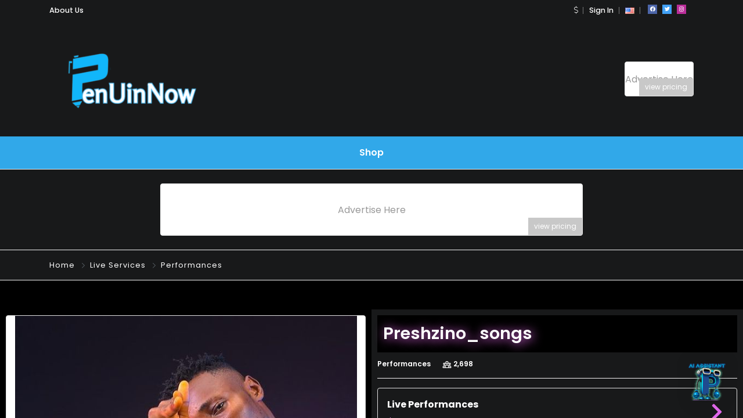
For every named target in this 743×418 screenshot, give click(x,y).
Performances (191, 265)
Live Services (118, 265)
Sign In (601, 10)
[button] (576, 10)
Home (62, 265)
